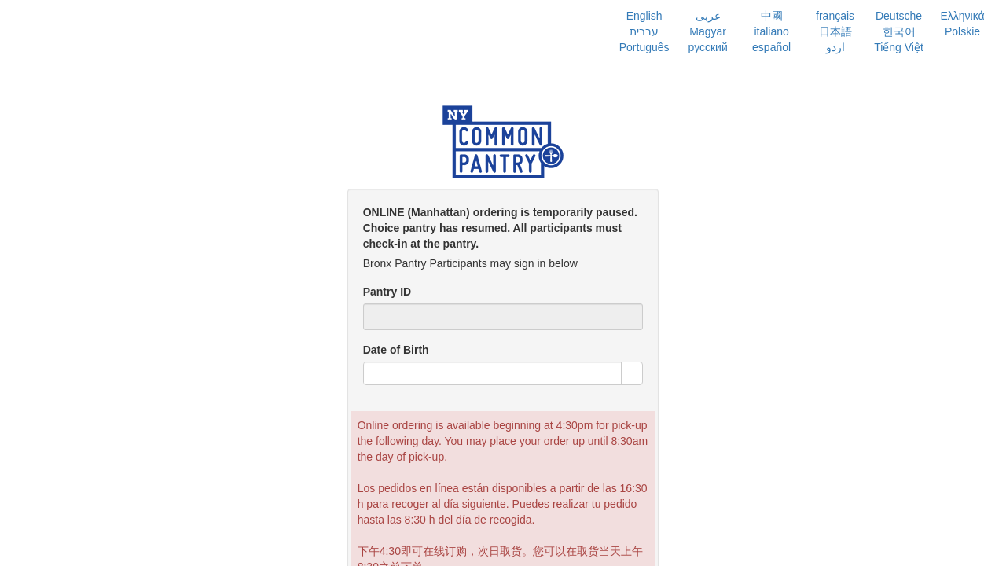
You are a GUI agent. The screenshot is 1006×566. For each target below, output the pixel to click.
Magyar (707, 31)
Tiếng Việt (898, 47)
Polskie (962, 31)
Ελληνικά (962, 15)
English (644, 15)
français (835, 15)
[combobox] (493, 373)
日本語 (835, 31)
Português (644, 47)
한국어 (899, 31)
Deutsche (899, 15)
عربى (708, 15)
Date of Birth (396, 350)
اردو (835, 47)
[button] (632, 373)
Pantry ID (387, 291)
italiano (771, 31)
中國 (772, 15)
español (771, 47)
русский (708, 47)
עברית (644, 31)
